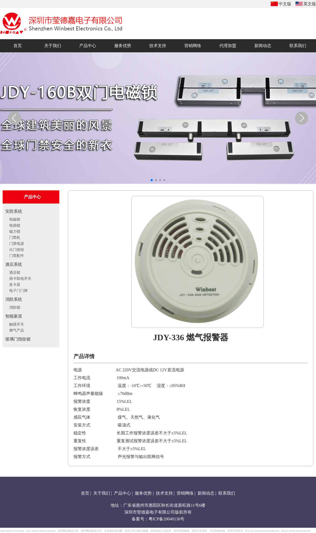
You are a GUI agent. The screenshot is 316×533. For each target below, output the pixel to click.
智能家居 (13, 316)
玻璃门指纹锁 (18, 339)
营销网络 (185, 493)
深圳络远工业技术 (160, 530)
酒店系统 (13, 264)
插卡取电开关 (20, 278)
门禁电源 (16, 243)
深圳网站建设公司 (68, 530)
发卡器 (14, 284)
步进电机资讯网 (113, 530)
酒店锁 (14, 272)
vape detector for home (12, 530)
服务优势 (143, 493)
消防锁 (14, 307)
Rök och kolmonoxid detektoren (262, 530)
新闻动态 (205, 493)
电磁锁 (14, 218)
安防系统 (13, 211)
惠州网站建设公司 (91, 530)
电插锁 (14, 225)
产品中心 (122, 493)
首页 (85, 493)
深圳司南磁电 (181, 530)
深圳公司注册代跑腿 (136, 530)
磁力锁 (14, 231)
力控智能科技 (217, 530)
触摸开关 (16, 323)
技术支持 (164, 493)
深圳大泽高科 (199, 530)
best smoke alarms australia (40, 530)
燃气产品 (16, 329)
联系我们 (226, 493)
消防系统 (13, 299)
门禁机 (14, 237)
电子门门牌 (18, 290)
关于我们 (101, 493)
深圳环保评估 (235, 530)
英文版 (309, 4)
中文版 (285, 4)
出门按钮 (16, 249)
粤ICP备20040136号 (167, 519)
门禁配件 (16, 255)
